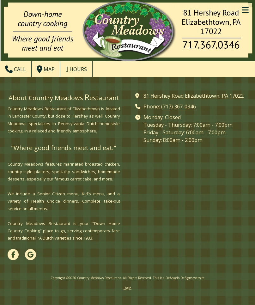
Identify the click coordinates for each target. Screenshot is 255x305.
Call (15, 69)
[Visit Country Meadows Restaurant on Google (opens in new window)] (30, 254)
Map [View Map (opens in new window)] (46, 69)
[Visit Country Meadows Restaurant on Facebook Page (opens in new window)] (13, 254)
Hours (76, 69)
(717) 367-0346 (178, 106)
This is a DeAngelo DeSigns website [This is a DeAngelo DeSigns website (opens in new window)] (178, 278)
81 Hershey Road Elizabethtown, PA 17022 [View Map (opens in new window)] (193, 95)
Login (127, 288)
